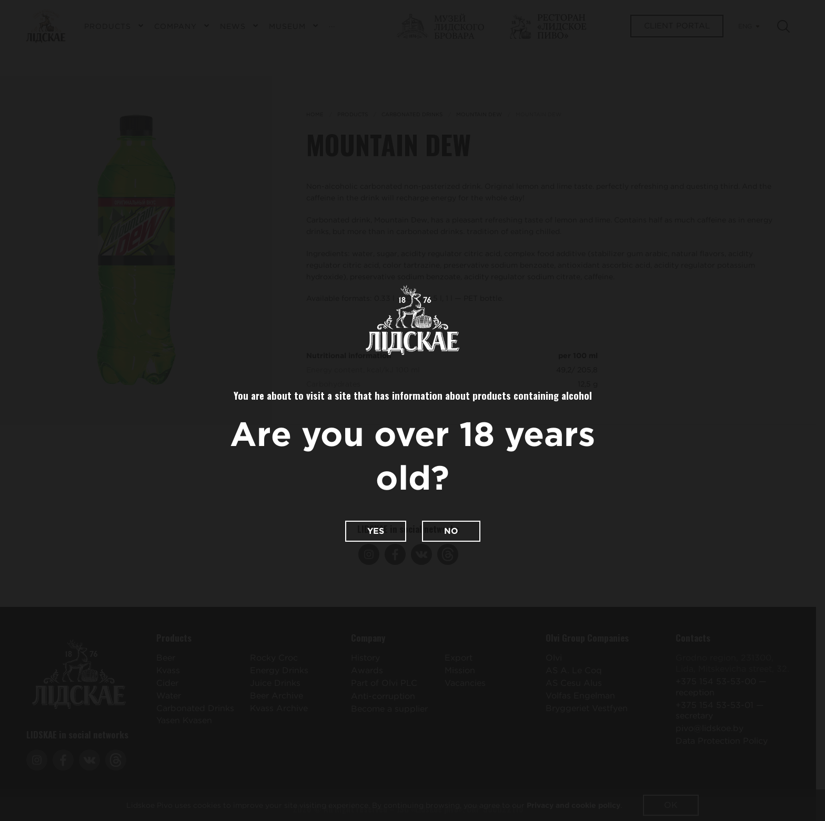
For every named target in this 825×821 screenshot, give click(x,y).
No (451, 531)
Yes (375, 531)
